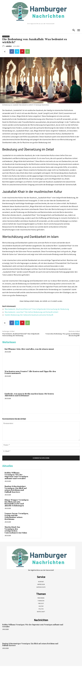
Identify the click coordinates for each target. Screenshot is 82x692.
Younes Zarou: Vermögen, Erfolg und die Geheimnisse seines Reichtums (17, 516)
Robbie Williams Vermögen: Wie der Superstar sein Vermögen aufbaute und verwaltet (16, 476)
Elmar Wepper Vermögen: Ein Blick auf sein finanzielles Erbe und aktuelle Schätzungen (17, 503)
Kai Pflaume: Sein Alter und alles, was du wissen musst (29, 349)
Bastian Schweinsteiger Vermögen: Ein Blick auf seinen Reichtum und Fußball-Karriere (16, 489)
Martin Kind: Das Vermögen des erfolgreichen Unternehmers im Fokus (16, 530)
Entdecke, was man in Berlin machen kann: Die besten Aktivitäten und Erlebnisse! (29, 395)
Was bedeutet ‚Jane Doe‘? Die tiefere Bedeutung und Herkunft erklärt (31, 312)
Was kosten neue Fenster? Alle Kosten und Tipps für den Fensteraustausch (30, 372)
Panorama (5, 36)
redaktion (9, 46)
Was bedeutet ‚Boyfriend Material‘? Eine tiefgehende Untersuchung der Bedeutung (37, 309)
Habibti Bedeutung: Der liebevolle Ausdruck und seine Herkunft (29, 315)
